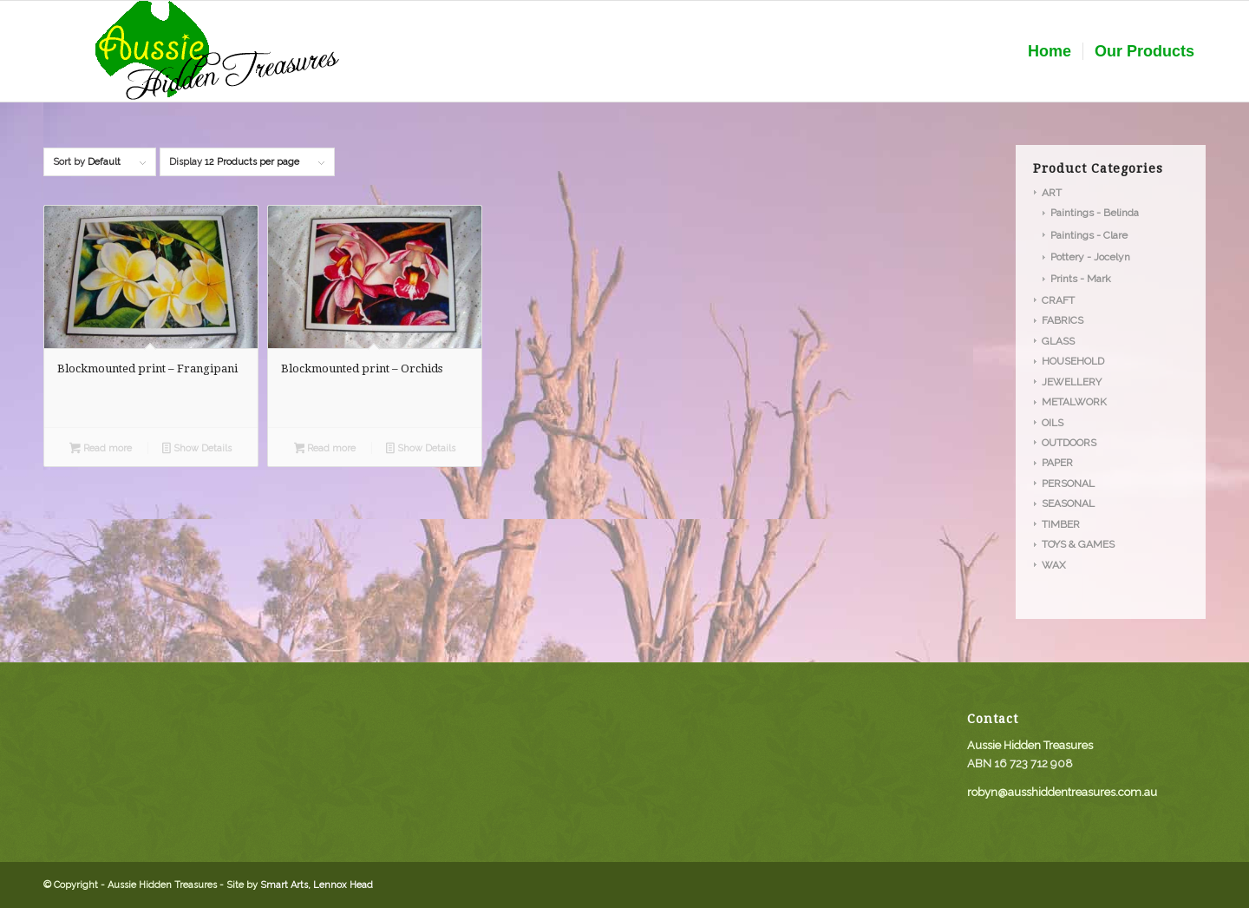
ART (1052, 193)
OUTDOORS (1069, 443)
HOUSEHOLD (1073, 361)
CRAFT (1058, 300)
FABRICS (1062, 320)
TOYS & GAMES (1078, 544)
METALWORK (1074, 402)
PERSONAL (1068, 483)
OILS (1052, 423)
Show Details (197, 450)
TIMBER (1061, 524)
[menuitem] (1049, 51)
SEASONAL (1068, 503)
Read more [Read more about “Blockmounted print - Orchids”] (325, 450)
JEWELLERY (1072, 382)
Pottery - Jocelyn (1090, 257)
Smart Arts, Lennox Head (316, 885)
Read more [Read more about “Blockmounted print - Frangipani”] (100, 450)
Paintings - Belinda (1094, 213)
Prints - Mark (1080, 279)
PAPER (1057, 463)
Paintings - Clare (1089, 235)
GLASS (1058, 341)
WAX (1054, 565)
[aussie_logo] (216, 51)
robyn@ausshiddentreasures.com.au (1062, 792)
